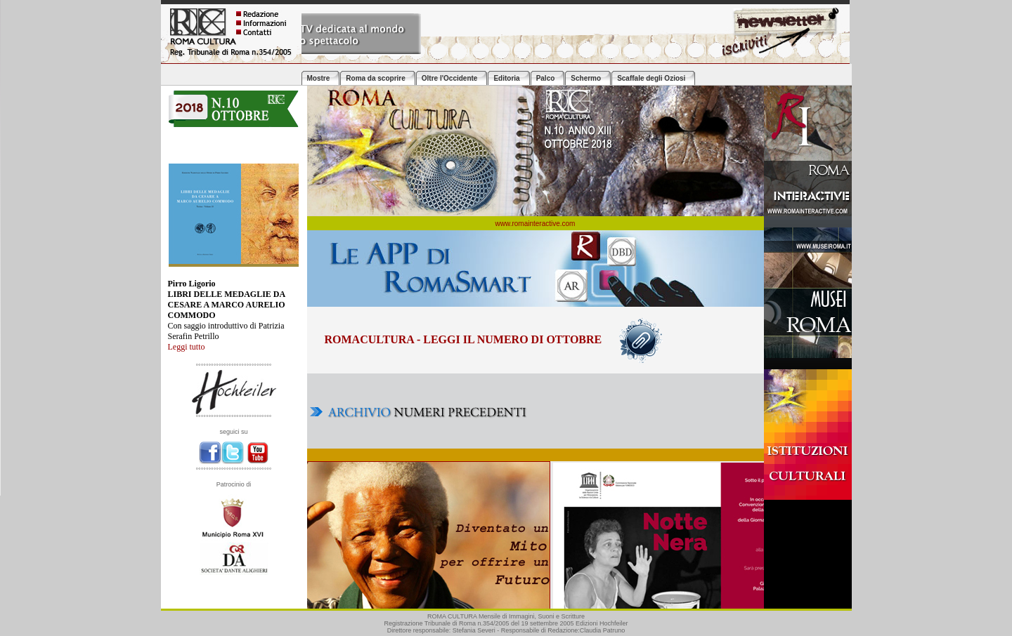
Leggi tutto (186, 347)
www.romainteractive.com (535, 223)
